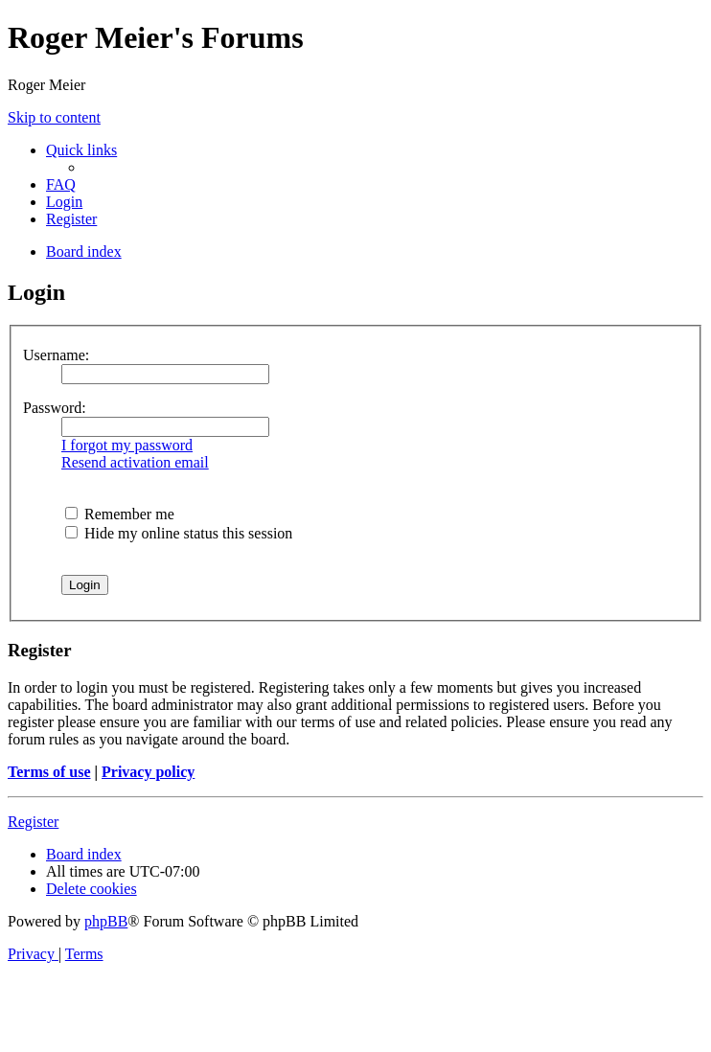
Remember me (119, 514)
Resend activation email (135, 462)
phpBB (105, 921)
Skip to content (54, 117)
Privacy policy (148, 772)
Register (33, 821)
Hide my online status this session (178, 533)
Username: (56, 355)
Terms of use (49, 772)
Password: (54, 408)
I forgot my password (127, 445)
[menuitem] (61, 184)
